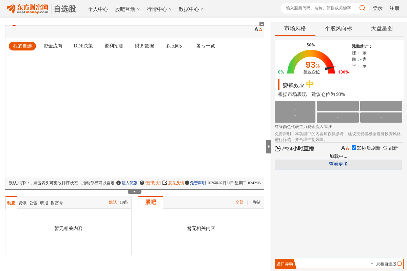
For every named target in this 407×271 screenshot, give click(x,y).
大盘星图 (382, 28)
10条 (124, 202)
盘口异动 (285, 264)
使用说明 (150, 183)
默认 (113, 202)
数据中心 (191, 9)
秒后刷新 (366, 148)
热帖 (256, 202)
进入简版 (126, 183)
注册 (394, 8)
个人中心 (98, 9)
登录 (377, 8)
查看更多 (338, 164)
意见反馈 (173, 183)
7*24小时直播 (294, 148)
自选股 (65, 9)
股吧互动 (127, 9)
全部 (239, 202)
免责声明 (195, 183)
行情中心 (159, 9)
